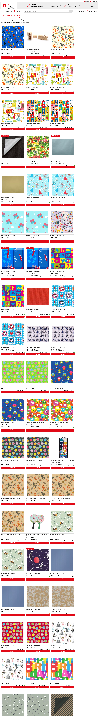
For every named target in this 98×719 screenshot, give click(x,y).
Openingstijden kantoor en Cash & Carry (87, 696)
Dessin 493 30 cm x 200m (57, 596)
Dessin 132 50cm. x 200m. (81, 454)
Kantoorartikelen (33, 702)
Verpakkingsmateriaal (34, 706)
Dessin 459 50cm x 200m (8, 195)
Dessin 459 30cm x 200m (81, 158)
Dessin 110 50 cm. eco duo (33, 561)
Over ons (58, 694)
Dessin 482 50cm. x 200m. (32, 525)
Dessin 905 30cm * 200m (56, 49)
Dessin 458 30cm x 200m (32, 158)
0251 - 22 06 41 (6, 705)
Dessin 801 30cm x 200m (57, 195)
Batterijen (31, 708)
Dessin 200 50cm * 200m (56, 270)
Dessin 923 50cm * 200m (7, 121)
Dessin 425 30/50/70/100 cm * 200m (10, 596)
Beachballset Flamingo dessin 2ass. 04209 (11, 417)
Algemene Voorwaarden (83, 698)
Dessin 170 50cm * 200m (7, 270)
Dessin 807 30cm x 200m (57, 121)
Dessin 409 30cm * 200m (7, 232)
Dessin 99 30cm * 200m (56, 232)
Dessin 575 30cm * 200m (7, 158)
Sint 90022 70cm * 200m (7, 49)
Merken (57, 700)
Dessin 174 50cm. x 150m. (57, 416)
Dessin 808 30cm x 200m (32, 634)
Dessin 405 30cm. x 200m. (8, 490)
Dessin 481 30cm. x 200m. (57, 490)
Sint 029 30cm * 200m (80, 671)
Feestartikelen (32, 700)
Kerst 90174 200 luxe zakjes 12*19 (35, 671)
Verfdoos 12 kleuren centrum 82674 (85, 344)
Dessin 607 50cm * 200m (32, 195)
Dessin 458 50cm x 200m (57, 158)
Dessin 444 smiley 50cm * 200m (10, 344)
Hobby (30, 710)
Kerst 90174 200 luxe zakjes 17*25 (60, 671)
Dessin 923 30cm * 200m (81, 86)
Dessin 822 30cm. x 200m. (81, 416)
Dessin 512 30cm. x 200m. (57, 525)
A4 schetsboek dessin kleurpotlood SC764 (32, 597)
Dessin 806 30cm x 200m (8, 634)
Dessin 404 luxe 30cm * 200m (33, 344)
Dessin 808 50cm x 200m (57, 634)
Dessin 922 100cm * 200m (57, 86)
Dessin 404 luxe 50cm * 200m (58, 344)
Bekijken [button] (12, 56)
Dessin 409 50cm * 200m (32, 232)
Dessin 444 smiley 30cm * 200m (83, 307)
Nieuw (30, 712)
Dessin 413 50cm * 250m (56, 307)
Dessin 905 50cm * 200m (81, 49)
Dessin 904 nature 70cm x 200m (59, 381)
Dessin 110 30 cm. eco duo (9, 561)
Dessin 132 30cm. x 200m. (57, 454)
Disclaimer (79, 700)
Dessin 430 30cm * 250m (81, 634)
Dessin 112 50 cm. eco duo (82, 561)
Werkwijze (58, 696)
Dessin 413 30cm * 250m (32, 307)
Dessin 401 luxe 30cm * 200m (82, 270)
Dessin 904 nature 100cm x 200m (84, 381)
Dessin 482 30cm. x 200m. (8, 525)
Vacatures (94, 1)
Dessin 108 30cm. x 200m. (8, 454)
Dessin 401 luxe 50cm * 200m (9, 307)
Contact (87, 1)
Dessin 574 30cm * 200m (81, 121)
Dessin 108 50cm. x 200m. (32, 454)
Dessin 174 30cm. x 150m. (32, 416)
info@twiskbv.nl (5, 707)
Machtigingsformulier (82, 694)
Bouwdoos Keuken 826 (32, 49)
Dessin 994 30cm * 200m (32, 121)
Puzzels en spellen (34, 696)
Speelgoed (31, 694)
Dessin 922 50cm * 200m (32, 86)
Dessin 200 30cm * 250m (32, 270)
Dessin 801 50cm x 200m (81, 195)
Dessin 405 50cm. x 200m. (32, 490)
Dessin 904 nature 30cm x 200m (10, 381)
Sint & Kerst (32, 698)
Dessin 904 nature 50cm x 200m (34, 381)
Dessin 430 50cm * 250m (7, 671)
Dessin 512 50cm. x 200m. (81, 525)
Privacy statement (81, 702)
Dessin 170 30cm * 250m (81, 232)
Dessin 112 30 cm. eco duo (58, 561)
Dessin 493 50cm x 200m (81, 596)
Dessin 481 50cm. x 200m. (81, 490)
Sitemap (79, 704)
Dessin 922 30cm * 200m (7, 86)
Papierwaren (32, 704)
